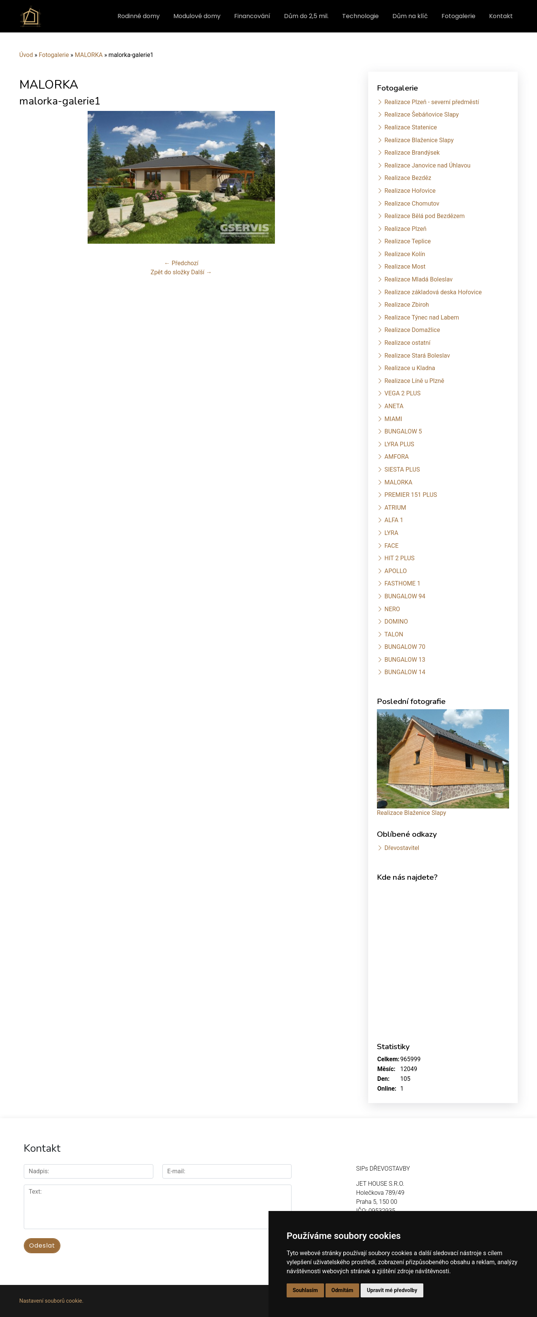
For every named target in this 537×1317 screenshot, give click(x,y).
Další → (201, 272)
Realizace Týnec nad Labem (421, 317)
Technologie (360, 16)
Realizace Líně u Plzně (414, 380)
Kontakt (501, 16)
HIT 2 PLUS (399, 558)
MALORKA (89, 54)
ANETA (393, 406)
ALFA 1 (393, 520)
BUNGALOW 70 (404, 646)
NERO (392, 609)
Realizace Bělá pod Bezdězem (424, 216)
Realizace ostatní (407, 342)
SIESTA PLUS (402, 469)
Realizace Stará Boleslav (417, 355)
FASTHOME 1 (402, 583)
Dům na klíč (410, 16)
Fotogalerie (458, 16)
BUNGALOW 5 (403, 431)
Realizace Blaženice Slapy (419, 140)
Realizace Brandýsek (412, 152)
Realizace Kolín (404, 254)
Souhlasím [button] (305, 1290)
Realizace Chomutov (411, 203)
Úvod (26, 54)
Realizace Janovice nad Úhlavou (427, 165)
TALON (393, 634)
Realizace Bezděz (407, 177)
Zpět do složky (170, 272)
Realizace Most (405, 266)
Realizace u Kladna (409, 368)
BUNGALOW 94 (404, 596)
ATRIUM (395, 507)
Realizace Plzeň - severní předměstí (431, 102)
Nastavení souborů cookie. (51, 1301)
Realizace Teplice (407, 241)
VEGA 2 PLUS (402, 393)
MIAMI (393, 419)
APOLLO (395, 571)
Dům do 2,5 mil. (306, 16)
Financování (252, 16)
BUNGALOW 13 (404, 659)
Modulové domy (197, 16)
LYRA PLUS (399, 444)
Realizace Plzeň (405, 228)
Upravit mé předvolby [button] (392, 1290)
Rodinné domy (138, 16)
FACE (391, 545)
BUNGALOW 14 (404, 672)
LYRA (391, 532)
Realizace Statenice (410, 127)
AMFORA (396, 456)
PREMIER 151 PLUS (410, 494)
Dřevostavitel (401, 847)
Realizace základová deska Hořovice (433, 292)
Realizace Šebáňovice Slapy (421, 114)
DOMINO (396, 621)
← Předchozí (181, 263)
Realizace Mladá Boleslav (418, 279)
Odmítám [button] (342, 1290)
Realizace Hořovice (410, 190)
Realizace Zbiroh (406, 304)
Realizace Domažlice (412, 329)
